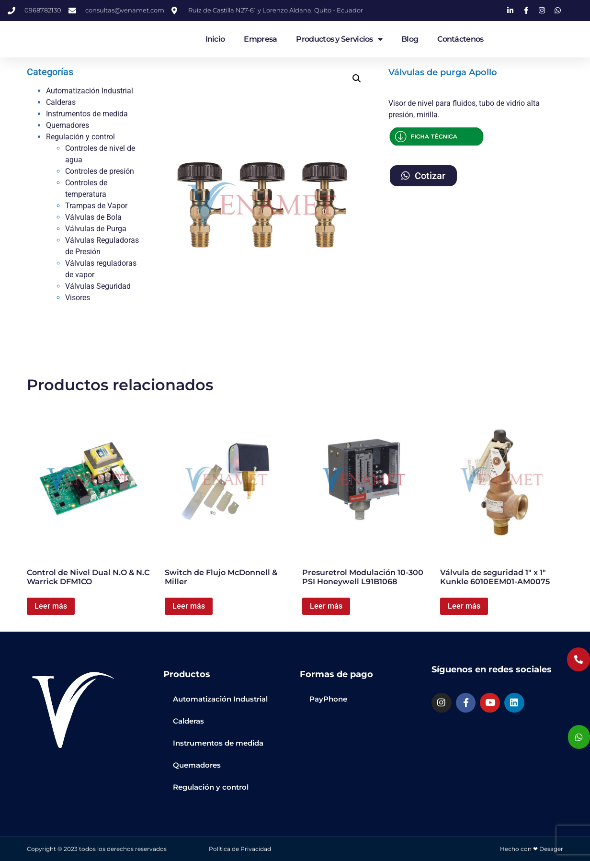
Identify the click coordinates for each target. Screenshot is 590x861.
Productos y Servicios (339, 39)
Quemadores (67, 125)
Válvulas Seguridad (98, 286)
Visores (77, 297)
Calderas (61, 102)
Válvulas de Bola (93, 217)
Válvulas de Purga (95, 228)
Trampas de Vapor (96, 205)
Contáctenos (460, 39)
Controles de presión (99, 171)
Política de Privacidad (240, 848)
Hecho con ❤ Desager (531, 848)
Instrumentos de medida (87, 113)
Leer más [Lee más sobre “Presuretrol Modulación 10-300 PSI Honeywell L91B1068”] (326, 606)
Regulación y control (80, 136)
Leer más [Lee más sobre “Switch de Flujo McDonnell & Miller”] (188, 606)
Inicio (215, 39)
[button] (356, 78)
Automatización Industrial (89, 90)
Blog (409, 39)
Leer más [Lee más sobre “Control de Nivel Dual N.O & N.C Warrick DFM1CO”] (50, 606)
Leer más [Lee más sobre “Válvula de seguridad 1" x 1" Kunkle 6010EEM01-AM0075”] (464, 606)
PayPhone (328, 698)
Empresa (260, 39)
